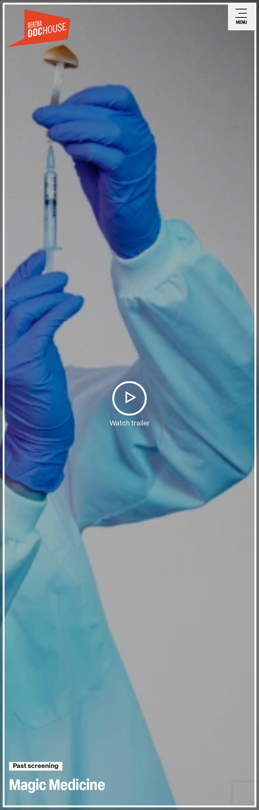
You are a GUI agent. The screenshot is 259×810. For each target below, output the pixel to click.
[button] (129, 398)
